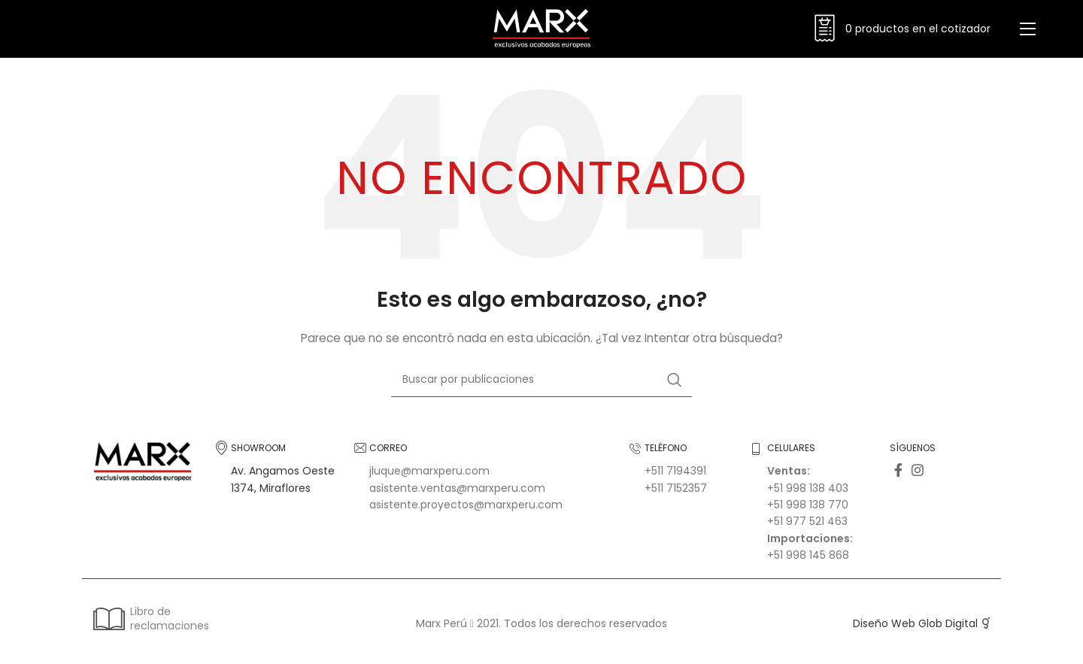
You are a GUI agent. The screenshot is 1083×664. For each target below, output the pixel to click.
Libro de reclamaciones (149, 622)
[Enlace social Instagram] (917, 473)
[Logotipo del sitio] (541, 29)
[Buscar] (541, 383)
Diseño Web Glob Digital (915, 627)
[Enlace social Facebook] (898, 473)
